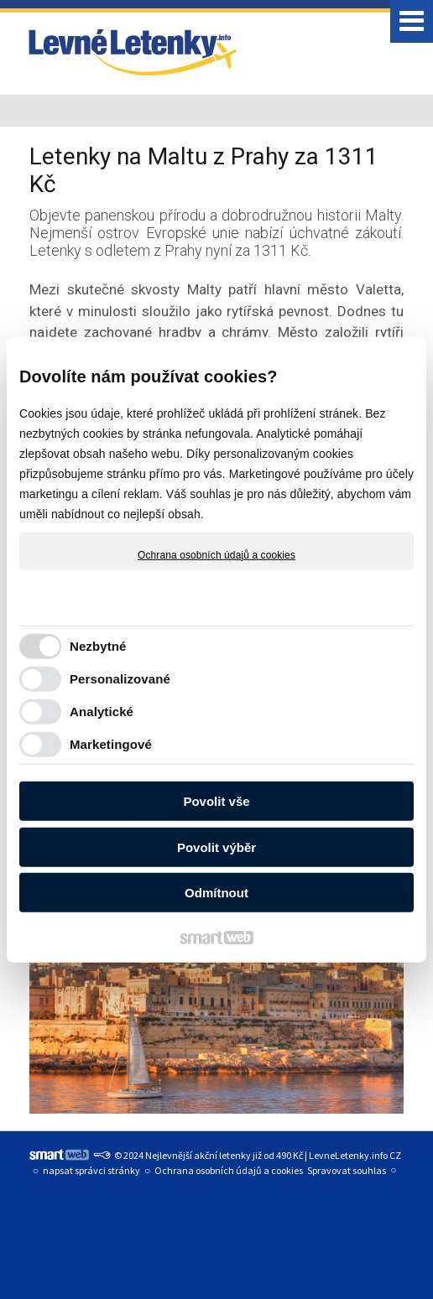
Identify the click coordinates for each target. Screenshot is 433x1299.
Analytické (101, 711)
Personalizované (120, 679)
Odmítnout (216, 893)
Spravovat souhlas (346, 1170)
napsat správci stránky (91, 1170)
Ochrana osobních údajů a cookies (216, 554)
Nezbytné (98, 646)
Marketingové (111, 744)
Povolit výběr (216, 847)
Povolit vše (216, 801)
